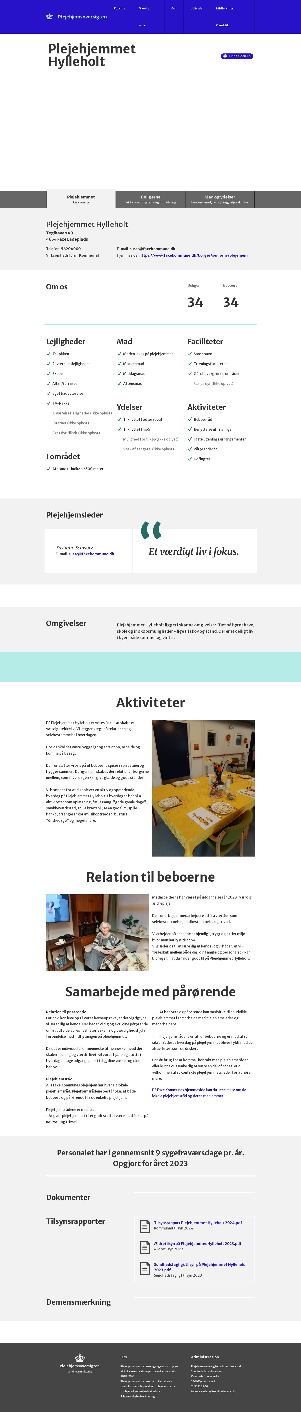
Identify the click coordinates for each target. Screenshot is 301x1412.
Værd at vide (145, 17)
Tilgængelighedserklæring (137, 1396)
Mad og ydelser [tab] (220, 199)
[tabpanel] (150, 775)
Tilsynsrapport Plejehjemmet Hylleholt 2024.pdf (194, 1226)
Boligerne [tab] (150, 199)
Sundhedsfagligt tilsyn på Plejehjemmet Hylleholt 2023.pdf (194, 1270)
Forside (119, 8)
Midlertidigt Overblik (225, 17)
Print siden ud (237, 56)
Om (173, 8)
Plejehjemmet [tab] (81, 199)
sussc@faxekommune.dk (91, 554)
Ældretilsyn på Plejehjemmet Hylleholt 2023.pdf (194, 1247)
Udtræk (196, 8)
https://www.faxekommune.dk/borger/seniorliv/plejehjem (193, 255)
